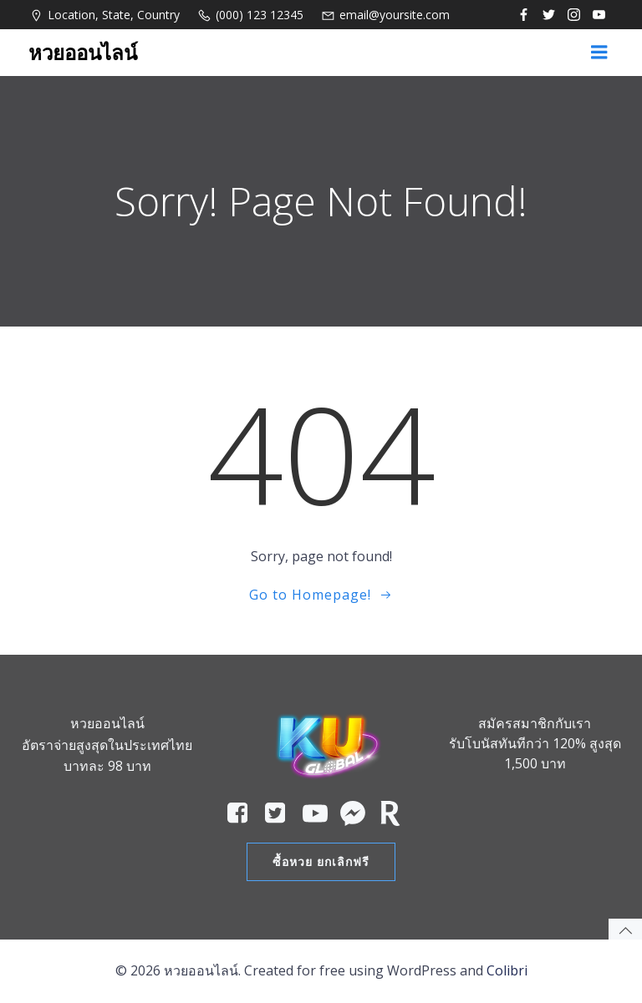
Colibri (507, 970)
